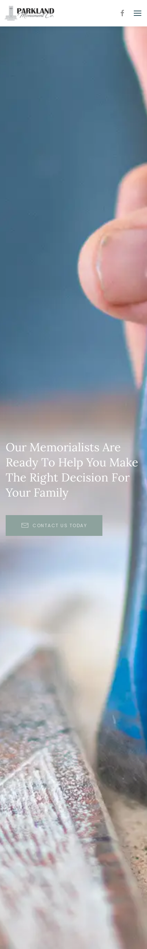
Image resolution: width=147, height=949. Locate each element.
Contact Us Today (54, 525)
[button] (137, 13)
